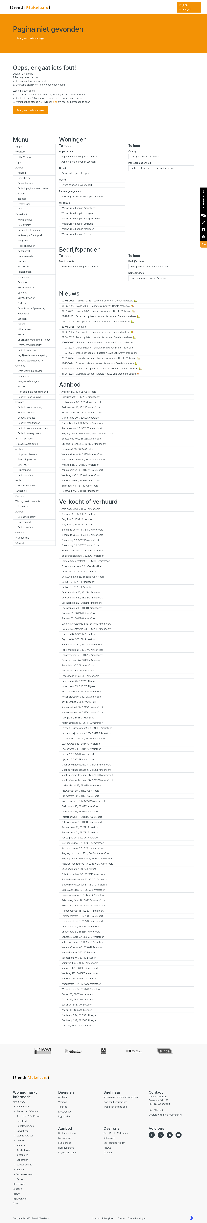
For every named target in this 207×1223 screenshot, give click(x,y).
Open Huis (23, 464)
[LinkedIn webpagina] (170, 1135)
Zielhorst (22, 303)
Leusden (22, 318)
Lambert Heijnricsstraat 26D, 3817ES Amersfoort (87, 728)
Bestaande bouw (27, 485)
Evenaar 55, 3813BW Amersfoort (79, 613)
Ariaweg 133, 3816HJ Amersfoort (79, 514)
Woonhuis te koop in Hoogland (78, 213)
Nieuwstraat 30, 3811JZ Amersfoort (80, 790)
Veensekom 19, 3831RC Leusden (79, 952)
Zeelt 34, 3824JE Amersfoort (77, 1025)
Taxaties (22, 198)
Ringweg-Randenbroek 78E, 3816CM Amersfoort (87, 858)
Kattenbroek (24, 251)
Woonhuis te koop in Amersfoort (78, 208)
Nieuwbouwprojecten (26, 443)
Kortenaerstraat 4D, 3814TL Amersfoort (82, 722)
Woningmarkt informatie (27, 501)
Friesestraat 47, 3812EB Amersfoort (80, 675)
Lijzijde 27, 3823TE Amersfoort (78, 754)
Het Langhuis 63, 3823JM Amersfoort (82, 691)
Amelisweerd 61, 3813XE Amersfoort (81, 508)
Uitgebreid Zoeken (27, 454)
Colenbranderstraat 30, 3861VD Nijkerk (82, 566)
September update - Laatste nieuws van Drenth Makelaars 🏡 (102, 368)
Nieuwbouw (24, 178)
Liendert (22, 261)
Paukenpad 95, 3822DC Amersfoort (80, 837)
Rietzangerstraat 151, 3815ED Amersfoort (83, 842)
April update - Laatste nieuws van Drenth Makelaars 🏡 (98, 332)
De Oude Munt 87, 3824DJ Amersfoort (82, 592)
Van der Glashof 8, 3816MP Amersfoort (82, 454)
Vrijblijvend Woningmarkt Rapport (35, 339)
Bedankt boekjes (26, 417)
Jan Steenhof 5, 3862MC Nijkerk (79, 701)
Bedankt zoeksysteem (29, 433)
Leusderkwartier (26, 256)
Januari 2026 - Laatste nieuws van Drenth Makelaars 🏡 (98, 311)
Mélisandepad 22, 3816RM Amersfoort (82, 785)
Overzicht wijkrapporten (30, 344)
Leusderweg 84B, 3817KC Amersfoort (81, 743)
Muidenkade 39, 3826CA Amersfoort (81, 417)
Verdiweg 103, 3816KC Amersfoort (80, 962)
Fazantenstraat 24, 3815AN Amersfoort (82, 655)
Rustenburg (23, 277)
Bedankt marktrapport (29, 422)
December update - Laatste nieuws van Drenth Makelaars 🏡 (101, 316)
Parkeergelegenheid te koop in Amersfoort (84, 196)
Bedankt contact (26, 412)
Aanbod (19, 167)
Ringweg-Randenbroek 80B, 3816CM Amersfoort (87, 433)
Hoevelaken (24, 313)
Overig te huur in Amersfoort (145, 156)
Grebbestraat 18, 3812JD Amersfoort (81, 407)
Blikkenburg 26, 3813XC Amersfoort (80, 540)
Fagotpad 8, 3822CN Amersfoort (79, 634)
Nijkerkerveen (25, 329)
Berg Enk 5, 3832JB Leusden (77, 519)
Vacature (74, 326)
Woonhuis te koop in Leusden (77, 223)
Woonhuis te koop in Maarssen (78, 228)
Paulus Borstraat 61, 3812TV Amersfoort (83, 423)
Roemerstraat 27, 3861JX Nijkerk (79, 868)
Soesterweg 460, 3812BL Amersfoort (81, 438)
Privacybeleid (22, 537)
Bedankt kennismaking (29, 397)
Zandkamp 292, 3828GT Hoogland (80, 1015)
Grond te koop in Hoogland (76, 173)
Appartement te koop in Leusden (79, 161)
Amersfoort (23, 506)
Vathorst (22, 292)
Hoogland (23, 240)
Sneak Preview (25, 183)
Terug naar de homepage (30, 38)
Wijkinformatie (25, 219)
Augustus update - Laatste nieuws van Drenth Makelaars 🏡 (100, 373)
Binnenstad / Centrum (29, 230)
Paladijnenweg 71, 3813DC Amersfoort (82, 816)
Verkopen (20, 151)
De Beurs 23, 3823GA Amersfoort (79, 571)
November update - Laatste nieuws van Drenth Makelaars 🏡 (101, 358)
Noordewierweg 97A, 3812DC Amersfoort (83, 801)
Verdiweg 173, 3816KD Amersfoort (80, 968)
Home (18, 146)
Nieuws (21, 386)
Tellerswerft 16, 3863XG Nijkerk (78, 449)
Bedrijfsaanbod (25, 475)
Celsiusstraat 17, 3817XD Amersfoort (80, 397)
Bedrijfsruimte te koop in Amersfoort (80, 266)
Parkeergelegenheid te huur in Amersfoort (152, 168)
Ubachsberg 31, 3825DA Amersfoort (81, 926)
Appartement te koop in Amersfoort (80, 156)
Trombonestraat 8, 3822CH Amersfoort (82, 915)
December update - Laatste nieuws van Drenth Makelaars (99, 352)
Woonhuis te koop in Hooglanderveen (81, 218)
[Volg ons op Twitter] (161, 1135)
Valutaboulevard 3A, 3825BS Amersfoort (83, 936)
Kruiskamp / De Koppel (30, 235)
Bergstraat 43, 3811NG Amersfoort (80, 485)
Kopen (18, 162)
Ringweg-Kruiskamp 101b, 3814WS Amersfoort (86, 853)
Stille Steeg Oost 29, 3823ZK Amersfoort (83, 900)
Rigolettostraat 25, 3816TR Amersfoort (82, 428)
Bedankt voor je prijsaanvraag (33, 428)
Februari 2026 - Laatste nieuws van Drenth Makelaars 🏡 (99, 300)
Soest (21, 334)
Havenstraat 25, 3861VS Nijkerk (78, 681)
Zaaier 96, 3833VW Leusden (77, 1004)
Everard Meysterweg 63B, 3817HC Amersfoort (86, 623)
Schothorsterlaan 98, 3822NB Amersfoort (84, 874)
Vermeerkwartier (26, 297)
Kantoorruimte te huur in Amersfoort (149, 278)
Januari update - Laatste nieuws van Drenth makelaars (97, 347)
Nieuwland (23, 266)
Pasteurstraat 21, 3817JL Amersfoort (80, 827)
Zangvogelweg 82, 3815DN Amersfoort (82, 469)
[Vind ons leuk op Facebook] (152, 1135)
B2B (20, 209)
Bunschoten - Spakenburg (31, 308)
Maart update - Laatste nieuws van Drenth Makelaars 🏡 (99, 337)
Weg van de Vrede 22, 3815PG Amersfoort (84, 459)
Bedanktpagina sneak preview (33, 188)
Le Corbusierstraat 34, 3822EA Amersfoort (84, 738)
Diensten (20, 193)
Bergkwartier (24, 224)
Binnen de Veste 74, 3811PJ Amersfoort (82, 529)
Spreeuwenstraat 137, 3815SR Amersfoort (83, 889)
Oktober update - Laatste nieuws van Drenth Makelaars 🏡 (100, 363)
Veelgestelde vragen (28, 381)
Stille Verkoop (25, 157)
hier (55, 101)
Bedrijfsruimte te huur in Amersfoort (149, 266)
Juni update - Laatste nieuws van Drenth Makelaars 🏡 (98, 321)
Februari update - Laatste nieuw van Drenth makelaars (98, 342)
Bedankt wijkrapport (28, 350)
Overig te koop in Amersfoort (77, 184)
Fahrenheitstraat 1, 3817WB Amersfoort (82, 644)
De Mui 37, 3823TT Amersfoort (78, 581)
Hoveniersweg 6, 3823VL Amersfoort (81, 696)
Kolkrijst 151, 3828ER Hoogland (78, 717)
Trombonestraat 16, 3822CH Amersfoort (82, 910)
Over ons (20, 365)
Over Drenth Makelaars (30, 370)
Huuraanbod (24, 469)
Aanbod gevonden (27, 459)
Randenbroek (24, 271)
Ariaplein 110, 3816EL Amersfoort (79, 391)
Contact (19, 402)
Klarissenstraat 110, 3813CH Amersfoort (82, 707)
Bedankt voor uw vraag (30, 407)
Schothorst (23, 282)
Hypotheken (24, 204)
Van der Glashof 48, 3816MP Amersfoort (83, 947)
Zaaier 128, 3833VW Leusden (77, 994)
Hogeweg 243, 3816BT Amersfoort (80, 490)
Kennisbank (21, 214)
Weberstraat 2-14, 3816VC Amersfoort (81, 983)
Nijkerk (21, 324)
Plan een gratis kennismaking (33, 391)
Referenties (23, 376)
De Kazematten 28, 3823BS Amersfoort (83, 576)
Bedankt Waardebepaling (31, 360)
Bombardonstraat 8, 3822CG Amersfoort (83, 550)
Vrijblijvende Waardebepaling (32, 355)
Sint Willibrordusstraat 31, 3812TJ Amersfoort (85, 879)
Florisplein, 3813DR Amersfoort (78, 665)
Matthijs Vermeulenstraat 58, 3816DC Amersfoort (87, 775)
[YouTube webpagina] (179, 1135)
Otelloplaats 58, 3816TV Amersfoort (80, 806)
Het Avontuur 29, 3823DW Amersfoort (82, 412)
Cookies (19, 542)
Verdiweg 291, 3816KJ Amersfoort (79, 978)
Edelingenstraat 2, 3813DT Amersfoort (81, 602)
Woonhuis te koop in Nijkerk (76, 234)
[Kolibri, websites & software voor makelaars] (191, 1217)
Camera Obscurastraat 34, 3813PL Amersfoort (86, 561)
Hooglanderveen (26, 245)
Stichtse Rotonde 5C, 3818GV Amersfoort (84, 443)
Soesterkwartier (26, 287)
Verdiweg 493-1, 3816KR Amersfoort (81, 475)
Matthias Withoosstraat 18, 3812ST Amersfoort (86, 764)
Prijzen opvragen (24, 438)
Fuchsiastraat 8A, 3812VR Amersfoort (81, 402)
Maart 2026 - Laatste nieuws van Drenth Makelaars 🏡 (98, 305)
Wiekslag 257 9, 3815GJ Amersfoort (80, 464)
